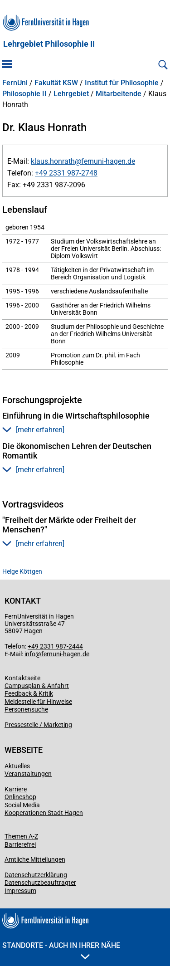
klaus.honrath (53, 161)
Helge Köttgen (22, 571)
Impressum (20, 890)
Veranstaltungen (28, 773)
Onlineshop (20, 796)
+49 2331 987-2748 (66, 173)
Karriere (16, 789)
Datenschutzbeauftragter (40, 882)
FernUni (15, 83)
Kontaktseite (22, 678)
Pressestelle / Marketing (38, 724)
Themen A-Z (21, 836)
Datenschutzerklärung (36, 874)
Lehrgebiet (71, 94)
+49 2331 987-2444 (55, 646)
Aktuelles (17, 766)
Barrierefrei (20, 844)
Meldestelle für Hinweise (38, 701)
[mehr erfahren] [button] (33, 429)
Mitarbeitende (118, 94)
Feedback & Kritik (29, 693)
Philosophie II (24, 94)
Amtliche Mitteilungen (35, 859)
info (29, 654)
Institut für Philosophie (122, 83)
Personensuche (26, 709)
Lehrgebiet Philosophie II (49, 44)
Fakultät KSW (56, 83)
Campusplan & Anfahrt (37, 685)
